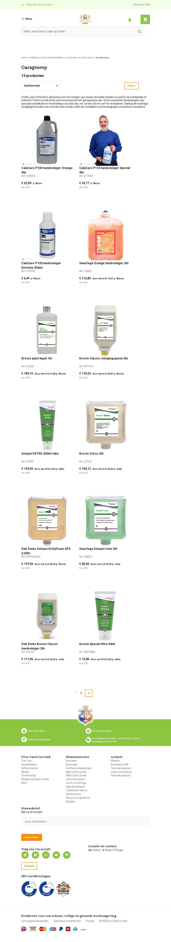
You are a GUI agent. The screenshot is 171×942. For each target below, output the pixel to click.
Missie (25, 771)
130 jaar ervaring (101, 730)
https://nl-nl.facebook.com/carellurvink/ (35, 855)
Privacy (90, 920)
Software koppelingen (79, 768)
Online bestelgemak (39, 739)
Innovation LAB (119, 764)
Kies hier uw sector (39, 4)
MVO (24, 782)
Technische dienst (76, 790)
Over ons (26, 760)
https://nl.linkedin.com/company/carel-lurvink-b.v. (25, 855)
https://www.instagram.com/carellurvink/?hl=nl (46, 855)
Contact (29, 865)
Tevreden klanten (121, 768)
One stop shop (36, 730)
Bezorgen (72, 764)
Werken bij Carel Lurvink (35, 779)
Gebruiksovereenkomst (67, 920)
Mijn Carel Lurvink (76, 771)
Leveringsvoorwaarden (34, 920)
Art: (28, 175)
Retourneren (73, 794)
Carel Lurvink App (76, 782)
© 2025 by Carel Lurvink (113, 920)
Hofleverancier (29, 768)
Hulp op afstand (75, 786)
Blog (66, 855)
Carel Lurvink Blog (121, 771)
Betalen (70, 801)
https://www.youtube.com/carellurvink (56, 855)
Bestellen (71, 760)
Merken (115, 760)
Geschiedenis (29, 764)
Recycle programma (78, 797)
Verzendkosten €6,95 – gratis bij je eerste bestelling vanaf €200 (116, 740)
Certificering (28, 775)
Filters (131, 85)
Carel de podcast (121, 775)
